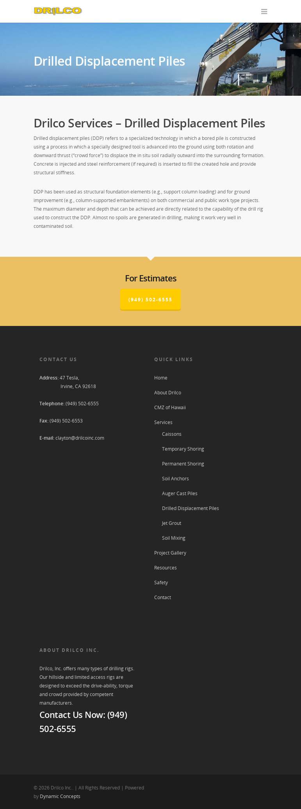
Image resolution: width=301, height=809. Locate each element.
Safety (161, 582)
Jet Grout (171, 523)
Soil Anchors (175, 478)
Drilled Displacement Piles (190, 508)
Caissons (172, 434)
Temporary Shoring (183, 449)
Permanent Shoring (183, 463)
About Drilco (167, 392)
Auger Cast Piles (180, 493)
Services (163, 422)
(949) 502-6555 (150, 299)
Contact (162, 597)
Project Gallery (170, 552)
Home (160, 377)
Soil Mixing (173, 538)
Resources (165, 567)
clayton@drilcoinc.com (79, 438)
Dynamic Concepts (60, 796)
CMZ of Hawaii (170, 407)
